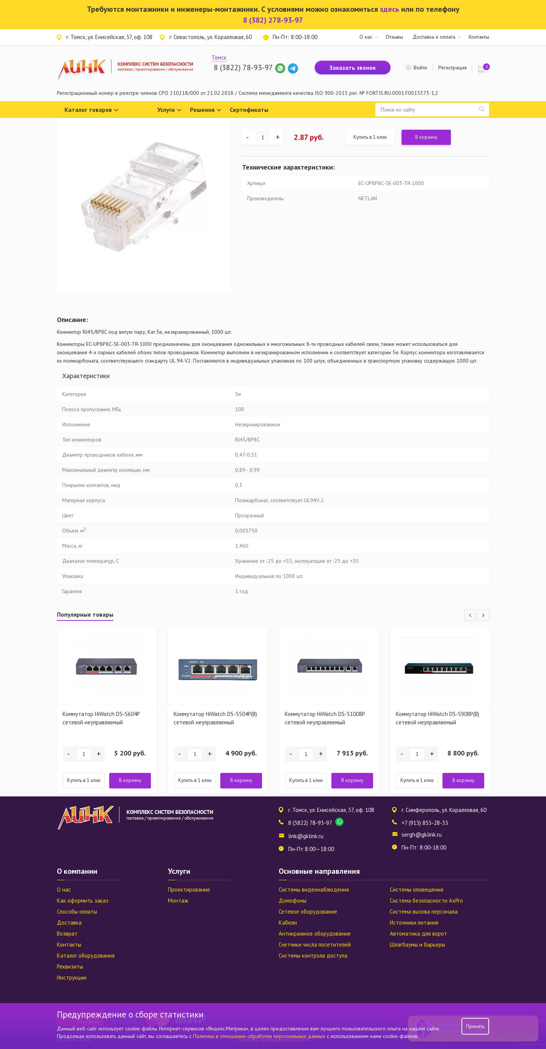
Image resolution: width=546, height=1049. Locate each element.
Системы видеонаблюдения (314, 889)
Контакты (479, 36)
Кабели (288, 922)
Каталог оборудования (86, 955)
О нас (365, 37)
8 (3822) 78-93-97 (243, 67)
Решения (205, 110)
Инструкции (71, 977)
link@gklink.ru (305, 836)
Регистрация (452, 67)
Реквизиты (70, 966)
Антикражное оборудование (315, 933)
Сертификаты (249, 109)
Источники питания (414, 922)
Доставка (69, 922)
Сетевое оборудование (308, 911)
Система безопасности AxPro (426, 900)
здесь (389, 9)
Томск (219, 57)
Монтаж (178, 900)
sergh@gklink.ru (422, 834)
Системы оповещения (416, 889)
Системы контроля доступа (313, 955)
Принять (475, 1026)
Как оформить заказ (82, 900)
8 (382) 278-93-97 (273, 20)
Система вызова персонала (424, 911)
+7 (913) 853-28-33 (425, 822)
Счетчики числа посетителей (315, 944)
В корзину (426, 137)
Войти (420, 67)
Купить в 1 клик (370, 137)
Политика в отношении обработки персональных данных (260, 1036)
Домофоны (292, 900)
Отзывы (394, 36)
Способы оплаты (77, 911)
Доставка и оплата (434, 37)
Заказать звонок (352, 67)
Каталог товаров (91, 110)
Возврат (67, 933)
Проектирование (189, 889)
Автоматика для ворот (418, 933)
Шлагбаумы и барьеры (417, 944)
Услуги (169, 110)
